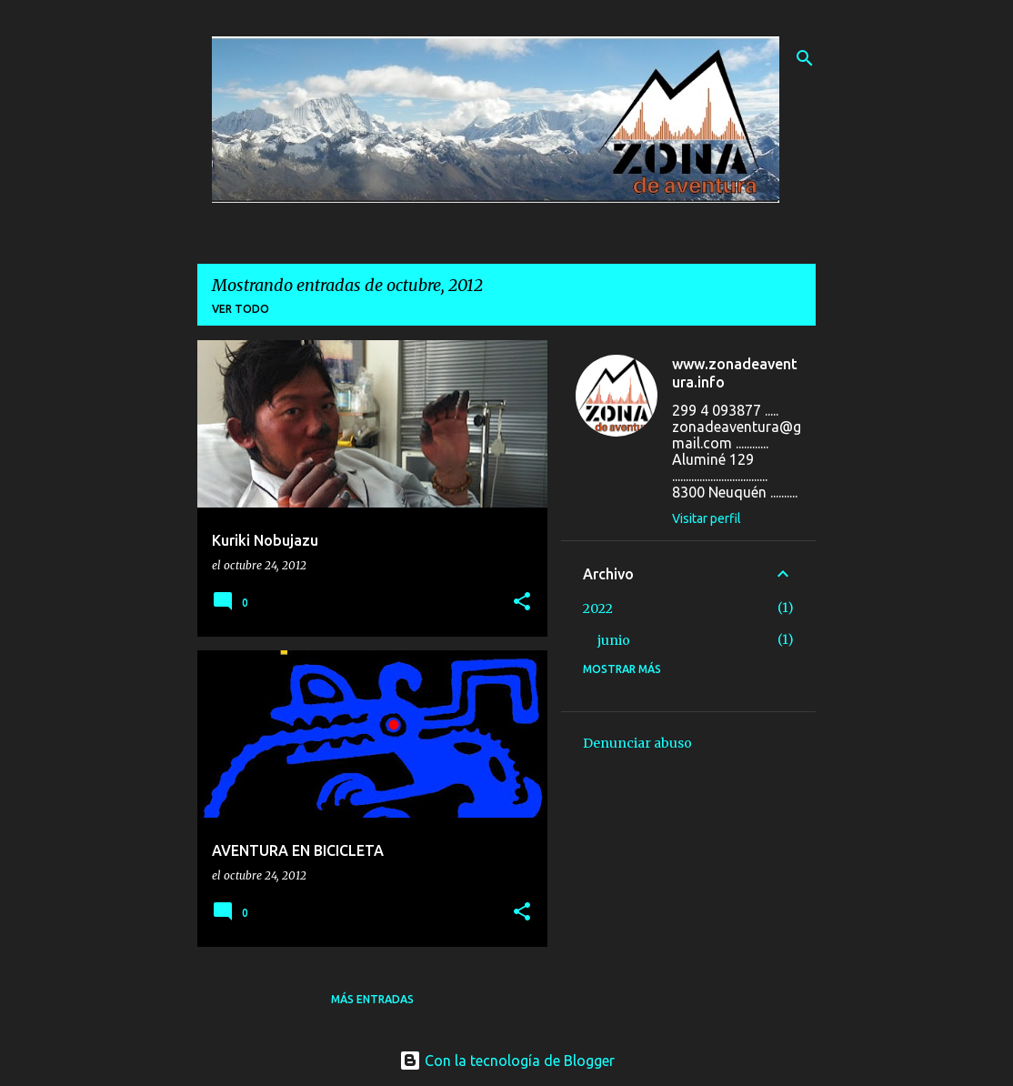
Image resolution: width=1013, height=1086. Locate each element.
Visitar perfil (706, 518)
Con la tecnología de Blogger (507, 1060)
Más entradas (372, 999)
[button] (522, 602)
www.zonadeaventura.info (734, 373)
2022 (598, 608)
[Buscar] (805, 58)
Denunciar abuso (637, 743)
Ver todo (240, 309)
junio (613, 640)
